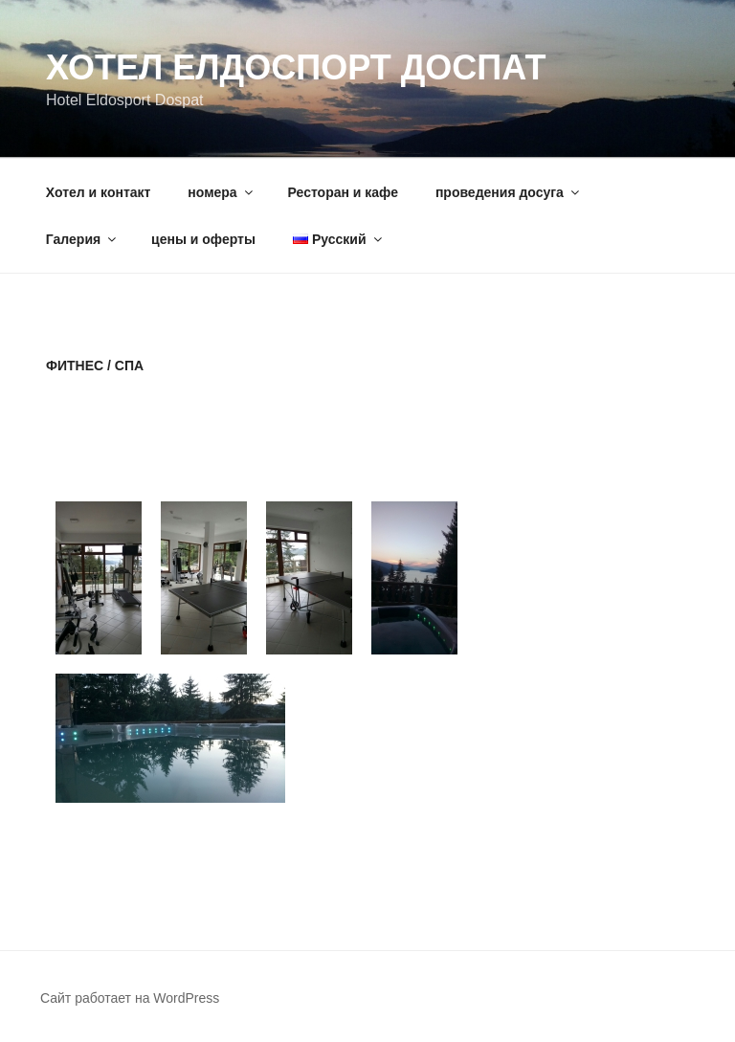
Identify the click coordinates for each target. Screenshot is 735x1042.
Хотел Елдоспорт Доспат (296, 67)
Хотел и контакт (98, 192)
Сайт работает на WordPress (129, 998)
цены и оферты (203, 239)
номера (221, 192)
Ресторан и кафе (343, 192)
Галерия (82, 239)
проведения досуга (508, 192)
